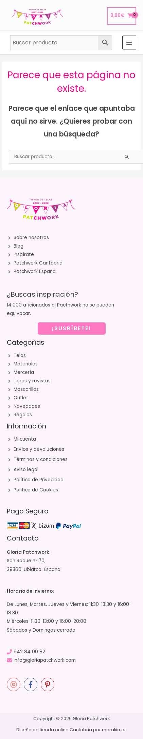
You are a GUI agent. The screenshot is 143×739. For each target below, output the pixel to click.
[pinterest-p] (48, 684)
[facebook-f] (31, 684)
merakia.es (114, 730)
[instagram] (14, 684)
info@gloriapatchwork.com (45, 660)
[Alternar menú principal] (129, 42)
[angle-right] (28, 237)
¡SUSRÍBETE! (71, 328)
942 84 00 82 (29, 652)
